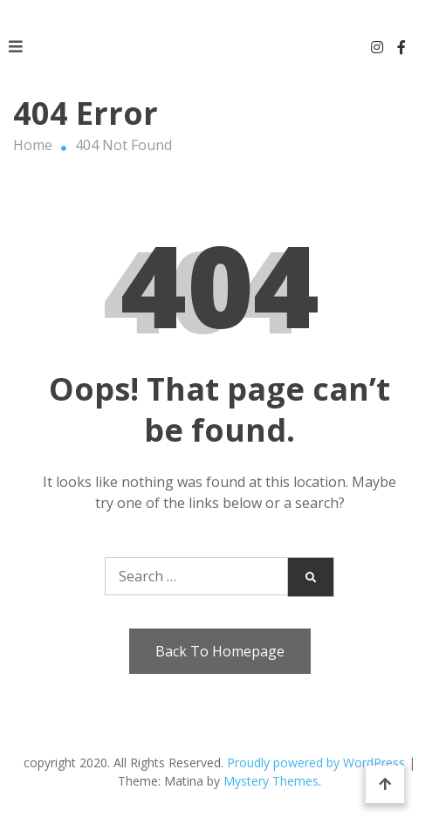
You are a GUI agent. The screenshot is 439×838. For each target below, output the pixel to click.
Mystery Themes (271, 781)
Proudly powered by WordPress (317, 762)
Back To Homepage (220, 651)
